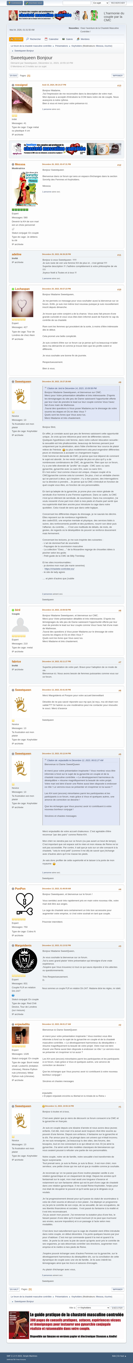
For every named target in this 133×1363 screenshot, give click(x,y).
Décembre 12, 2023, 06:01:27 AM (56, 1024)
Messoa (99, 46)
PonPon (20, 888)
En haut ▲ (122, 1356)
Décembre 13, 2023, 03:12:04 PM (56, 753)
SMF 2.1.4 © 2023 (14, 1356)
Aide (114, 1356)
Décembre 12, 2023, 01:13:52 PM (56, 945)
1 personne (46, 109)
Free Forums (21, 1359)
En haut (14, 1289)
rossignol (21, 84)
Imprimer (118, 76)
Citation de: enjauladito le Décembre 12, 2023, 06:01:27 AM (75, 760)
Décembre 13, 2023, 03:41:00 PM (56, 690)
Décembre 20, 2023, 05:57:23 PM (56, 289)
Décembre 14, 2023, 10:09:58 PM (56, 610)
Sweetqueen (23, 381)
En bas (13, 76)
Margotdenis (23, 945)
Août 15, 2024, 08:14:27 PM (54, 85)
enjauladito (22, 1024)
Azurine (108, 46)
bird (17, 609)
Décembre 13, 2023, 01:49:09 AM (56, 889)
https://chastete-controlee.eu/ (59, 569)
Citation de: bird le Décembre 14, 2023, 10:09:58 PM (72, 388)
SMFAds (10, 1359)
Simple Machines (30, 1356)
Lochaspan (22, 288)
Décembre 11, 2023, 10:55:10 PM (59, 1106)
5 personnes (47, 1275)
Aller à (72, 1308)
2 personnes (47, 594)
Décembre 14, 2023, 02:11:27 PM (56, 661)
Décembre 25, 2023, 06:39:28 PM (56, 254)
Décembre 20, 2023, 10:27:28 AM (56, 381)
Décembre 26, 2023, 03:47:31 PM (56, 164)
